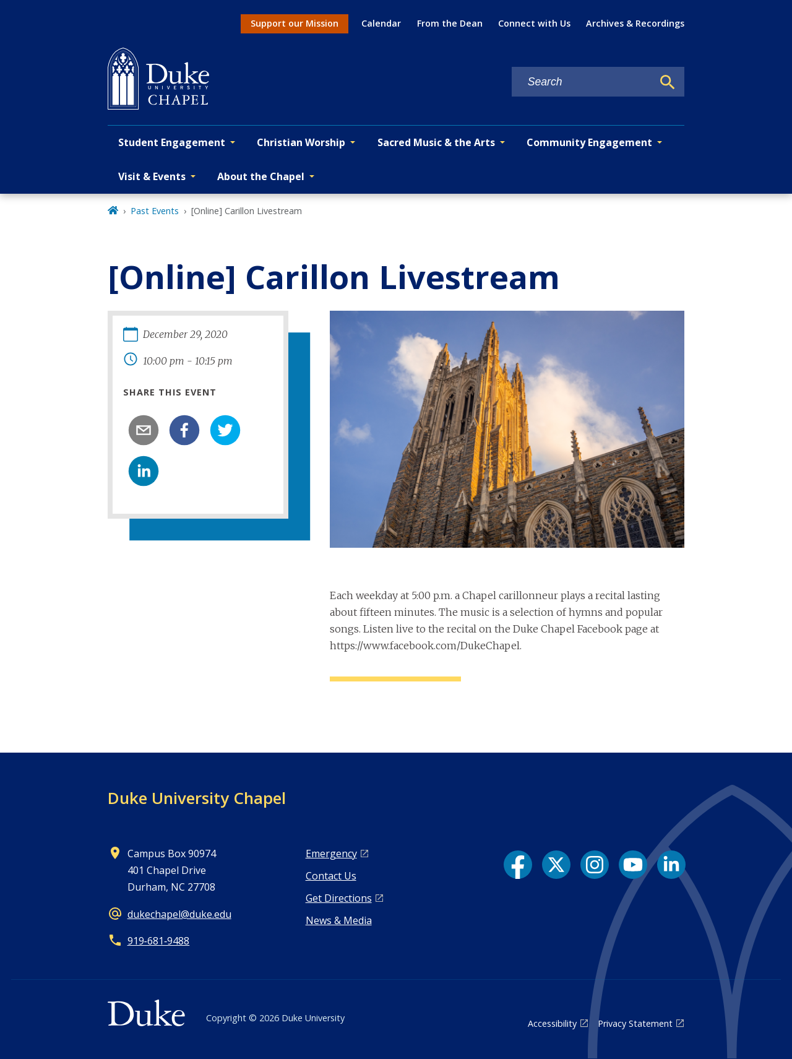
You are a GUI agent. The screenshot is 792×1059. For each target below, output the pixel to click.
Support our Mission (294, 23)
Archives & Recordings (635, 23)
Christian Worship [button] (301, 142)
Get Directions (339, 898)
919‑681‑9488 (158, 941)
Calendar (381, 23)
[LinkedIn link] (671, 864)
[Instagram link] (594, 864)
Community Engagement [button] (589, 142)
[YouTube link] (633, 864)
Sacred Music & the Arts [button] (436, 142)
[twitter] (225, 430)
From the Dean (450, 23)
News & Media (339, 920)
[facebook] (184, 430)
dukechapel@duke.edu (179, 914)
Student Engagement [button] (171, 142)
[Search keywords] (582, 82)
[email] (143, 430)
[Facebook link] (518, 864)
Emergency (331, 853)
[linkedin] (143, 471)
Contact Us (331, 876)
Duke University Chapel (197, 798)
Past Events (155, 211)
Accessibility (552, 1023)
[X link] (556, 864)
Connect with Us (534, 23)
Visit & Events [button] (152, 176)
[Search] (668, 82)
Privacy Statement (635, 1023)
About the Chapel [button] (260, 176)
